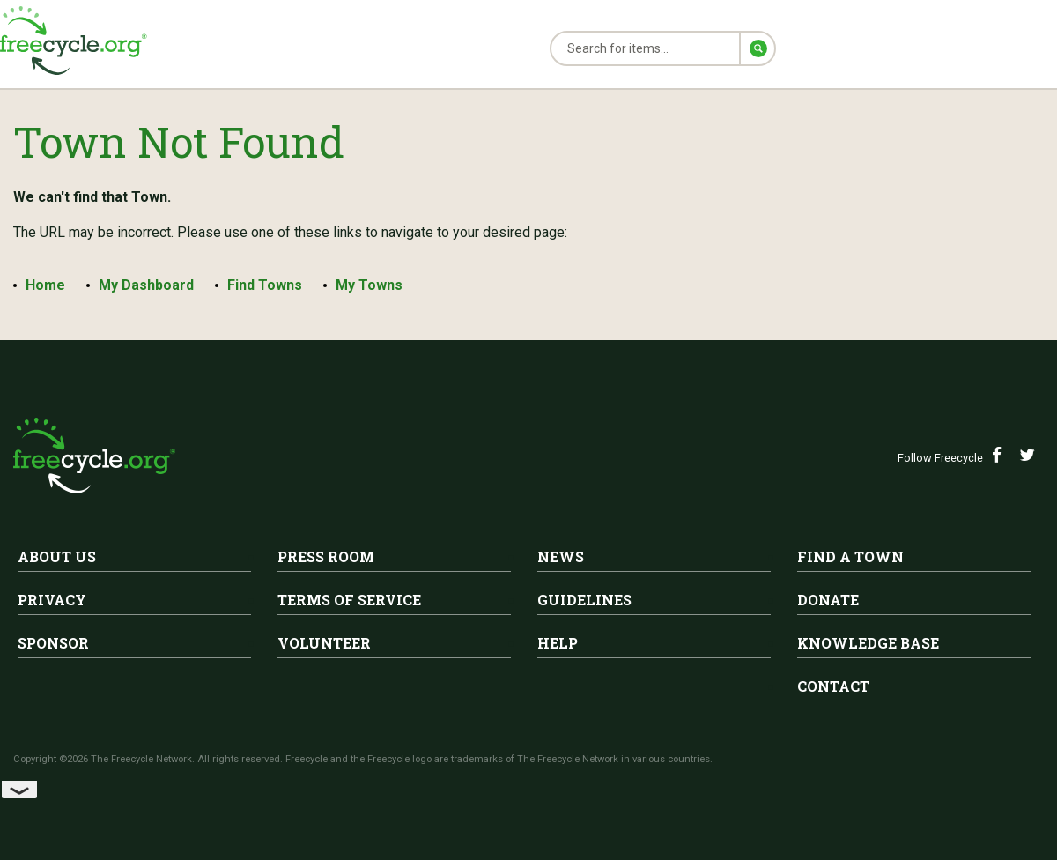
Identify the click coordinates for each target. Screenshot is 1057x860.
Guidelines (584, 599)
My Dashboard (146, 285)
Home (45, 285)
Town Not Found (178, 141)
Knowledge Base (868, 643)
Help (557, 643)
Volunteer (324, 643)
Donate (828, 599)
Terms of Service (349, 599)
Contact (833, 686)
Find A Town (850, 556)
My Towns (369, 285)
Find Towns (264, 285)
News (560, 556)
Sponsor (53, 643)
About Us (57, 556)
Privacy (52, 599)
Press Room (325, 556)
